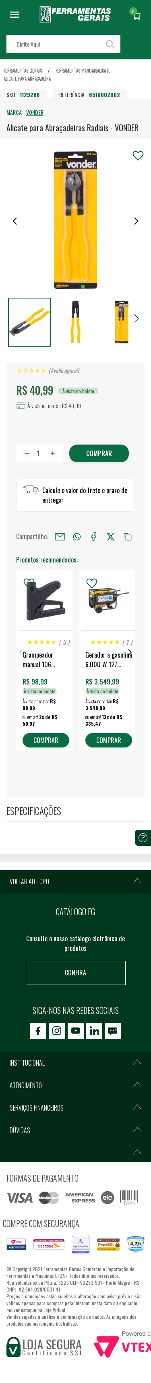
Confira (75, 972)
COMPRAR (45, 740)
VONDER (34, 112)
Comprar (99, 453)
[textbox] (63, 44)
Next (130, 652)
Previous (21, 652)
